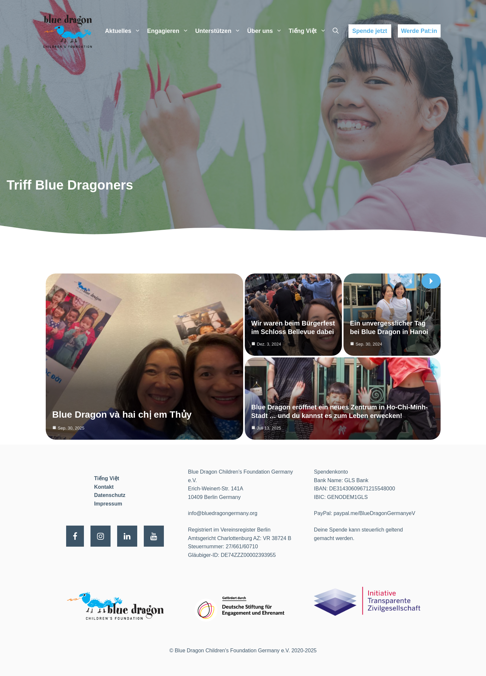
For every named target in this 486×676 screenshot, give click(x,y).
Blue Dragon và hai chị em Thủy (122, 414)
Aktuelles (124, 31)
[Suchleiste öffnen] (335, 31)
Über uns (266, 31)
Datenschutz (109, 495)
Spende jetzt (369, 31)
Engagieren (169, 31)
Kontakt (104, 487)
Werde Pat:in (419, 31)
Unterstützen (219, 31)
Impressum (108, 504)
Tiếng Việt (309, 31)
